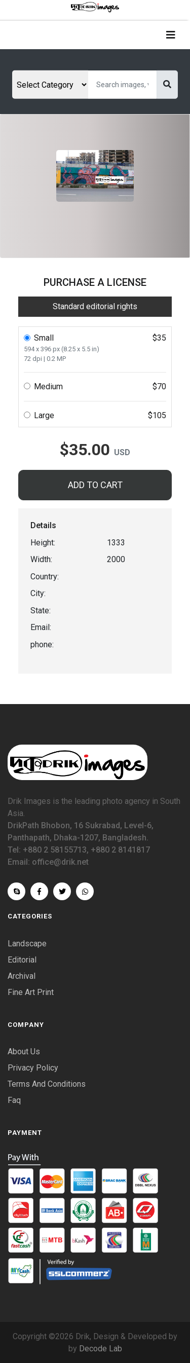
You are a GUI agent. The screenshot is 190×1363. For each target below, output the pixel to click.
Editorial (22, 960)
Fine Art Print (31, 992)
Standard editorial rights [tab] (95, 306)
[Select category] (50, 84)
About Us (24, 1051)
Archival (21, 976)
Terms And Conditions (47, 1084)
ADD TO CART (95, 485)
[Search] (122, 84)
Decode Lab (100, 1348)
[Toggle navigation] (171, 35)
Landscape (27, 943)
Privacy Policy (33, 1068)
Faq (14, 1100)
